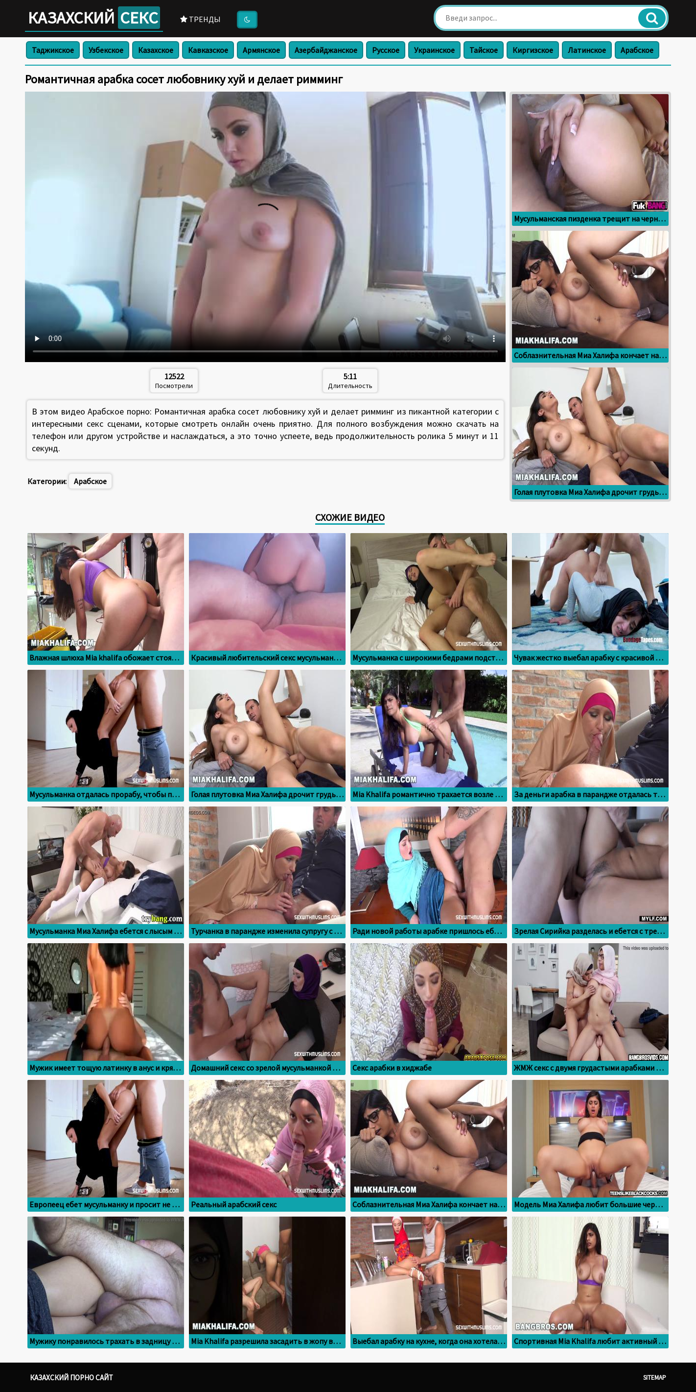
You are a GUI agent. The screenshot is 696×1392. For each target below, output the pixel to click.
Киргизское (532, 50)
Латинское (587, 50)
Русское (385, 50)
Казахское (155, 50)
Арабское (637, 50)
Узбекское (106, 50)
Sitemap (654, 1377)
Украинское (434, 50)
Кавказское (208, 50)
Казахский (94, 17)
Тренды (200, 19)
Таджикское (53, 50)
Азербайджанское (326, 50)
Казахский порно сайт (71, 1377)
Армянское (261, 50)
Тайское (483, 50)
